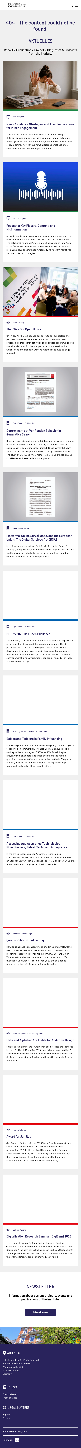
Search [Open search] (71, 5)
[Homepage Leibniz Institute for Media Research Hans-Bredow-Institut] (14, 6)
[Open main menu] (76, 5)
